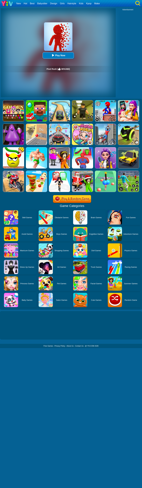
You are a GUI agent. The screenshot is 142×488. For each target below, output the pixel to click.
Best (32, 3)
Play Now (58, 55)
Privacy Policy (60, 346)
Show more (9, 334)
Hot (25, 3)
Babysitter (42, 3)
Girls (62, 3)
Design (53, 3)
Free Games (48, 346)
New (18, 3)
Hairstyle (71, 3)
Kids (81, 3)
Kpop (88, 3)
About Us (70, 346)
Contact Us (79, 346)
